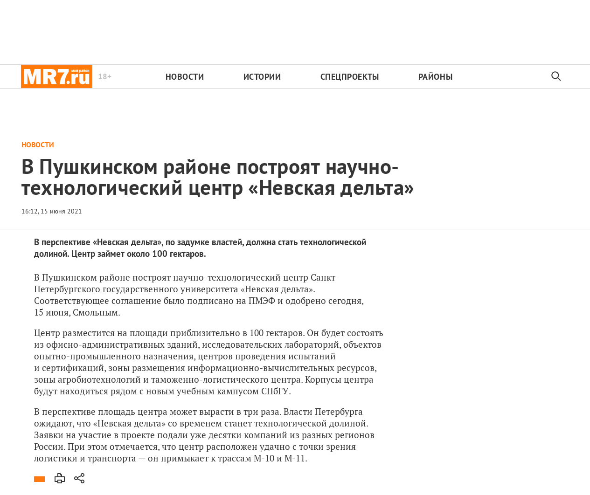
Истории (262, 76)
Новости (185, 76)
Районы (435, 76)
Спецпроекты (349, 76)
